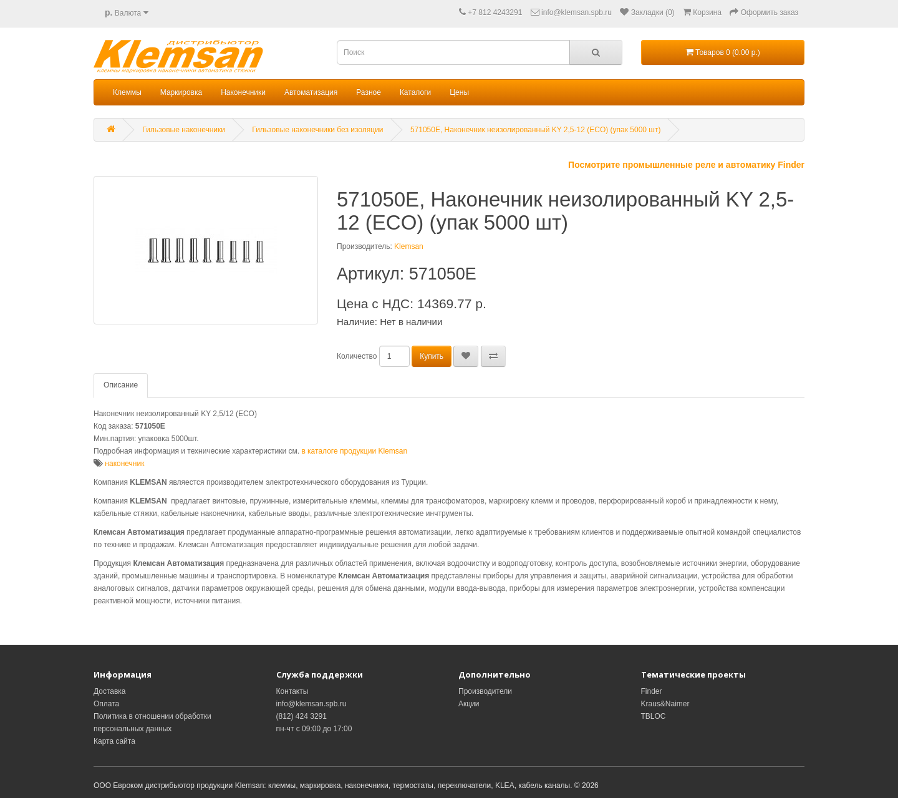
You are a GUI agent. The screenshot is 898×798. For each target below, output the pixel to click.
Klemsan (408, 246)
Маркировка (181, 92)
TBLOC (653, 716)
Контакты (292, 691)
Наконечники (243, 92)
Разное (368, 92)
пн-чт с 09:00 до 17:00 (314, 728)
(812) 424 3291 (301, 716)
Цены (459, 92)
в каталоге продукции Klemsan (354, 451)
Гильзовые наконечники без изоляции (317, 129)
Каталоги (415, 92)
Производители (485, 691)
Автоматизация (310, 92)
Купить (431, 356)
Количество (357, 356)
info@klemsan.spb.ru (311, 703)
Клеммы (127, 92)
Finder (651, 691)
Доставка (110, 691)
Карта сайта (114, 741)
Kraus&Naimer (665, 703)
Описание (121, 385)
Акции (469, 703)
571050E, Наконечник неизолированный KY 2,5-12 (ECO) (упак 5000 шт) (535, 129)
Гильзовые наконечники (183, 129)
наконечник (124, 463)
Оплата (106, 703)
